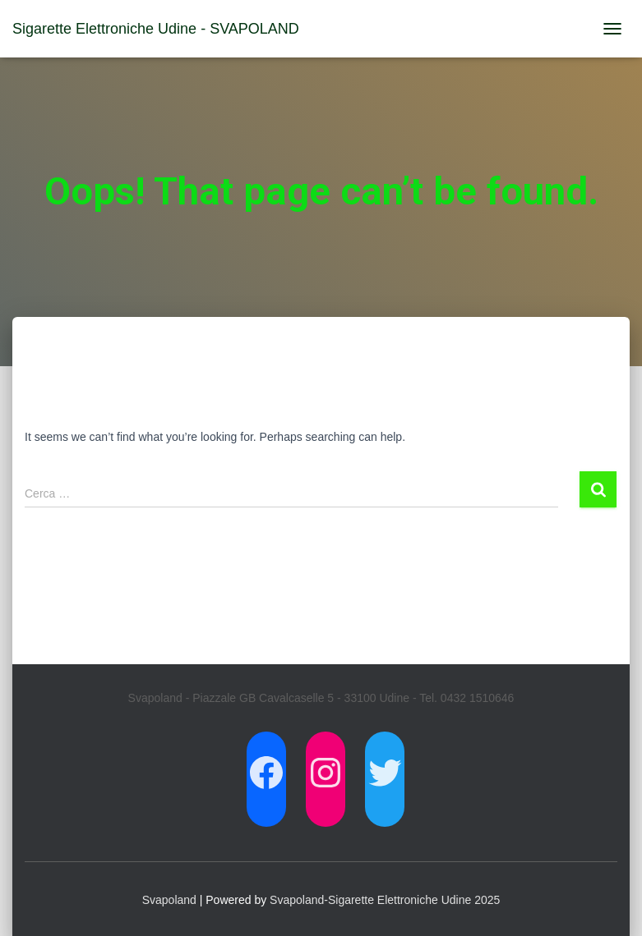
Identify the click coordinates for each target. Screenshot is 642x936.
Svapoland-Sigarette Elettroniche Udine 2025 (385, 899)
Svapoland (169, 899)
